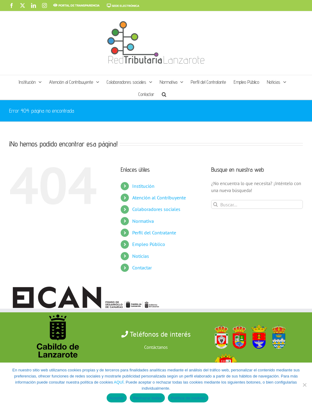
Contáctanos (156, 347)
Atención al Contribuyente (159, 198)
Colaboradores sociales (156, 209)
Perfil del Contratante (154, 233)
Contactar (142, 268)
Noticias (140, 256)
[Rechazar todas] (304, 385)
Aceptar (117, 398)
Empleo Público (148, 244)
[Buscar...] (257, 204)
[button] (164, 93)
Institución (143, 186)
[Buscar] (215, 204)
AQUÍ (119, 382)
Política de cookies (188, 398)
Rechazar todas (147, 398)
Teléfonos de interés (159, 334)
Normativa (143, 221)
